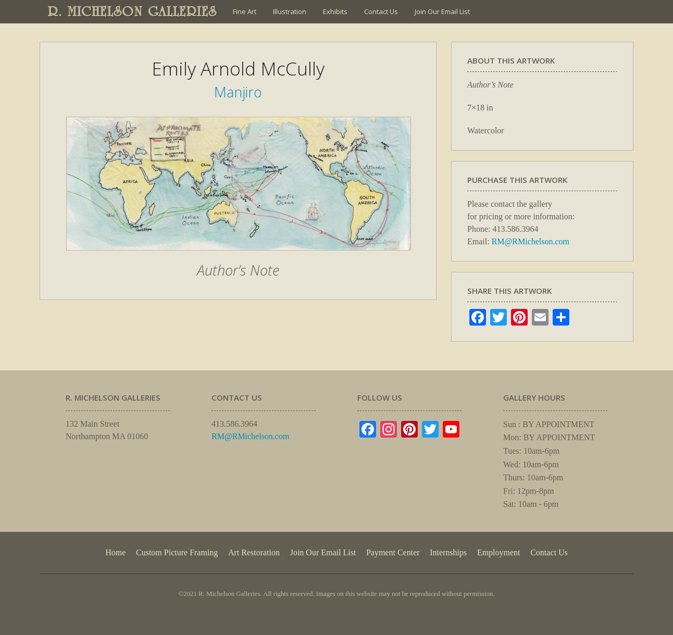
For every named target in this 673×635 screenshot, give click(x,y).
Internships (448, 552)
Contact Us (381, 11)
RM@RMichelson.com (530, 241)
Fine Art (244, 11)
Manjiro (238, 92)
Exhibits (335, 11)
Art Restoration (254, 552)
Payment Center (393, 552)
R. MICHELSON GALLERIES (132, 11)
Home (115, 552)
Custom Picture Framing (177, 552)
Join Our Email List (442, 11)
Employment (498, 552)
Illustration (289, 11)
